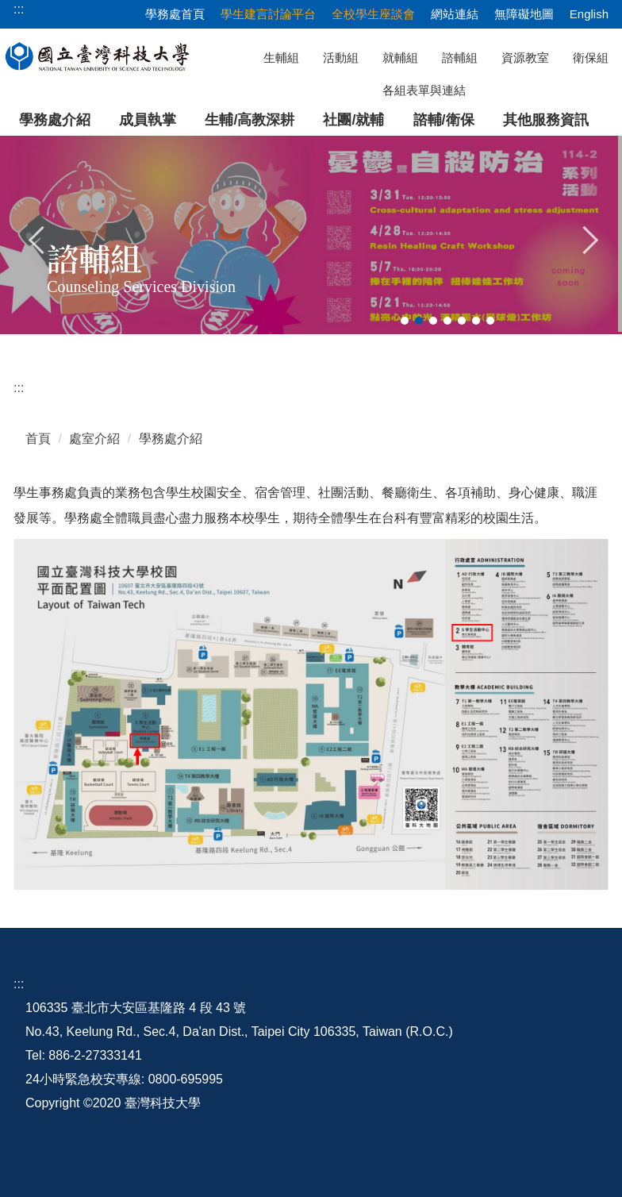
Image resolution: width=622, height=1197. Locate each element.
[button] (37, 238)
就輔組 (400, 57)
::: (18, 388)
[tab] (404, 321)
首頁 (38, 438)
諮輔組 (460, 57)
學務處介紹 (54, 120)
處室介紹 (94, 438)
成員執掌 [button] (147, 120)
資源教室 (525, 57)
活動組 (341, 57)
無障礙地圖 (524, 14)
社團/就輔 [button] (353, 120)
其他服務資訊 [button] (546, 120)
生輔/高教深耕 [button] (249, 120)
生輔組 (281, 57)
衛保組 (591, 57)
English (589, 14)
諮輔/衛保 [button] (443, 120)
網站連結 (454, 14)
